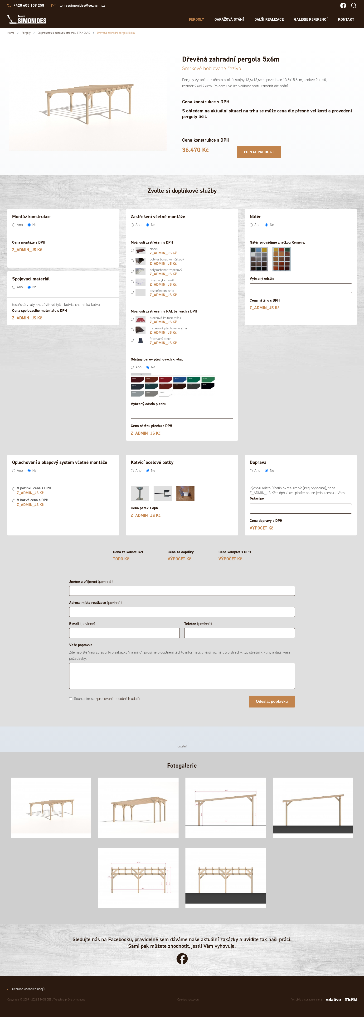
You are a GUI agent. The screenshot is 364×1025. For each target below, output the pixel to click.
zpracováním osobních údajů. (118, 698)
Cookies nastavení (188, 1008)
